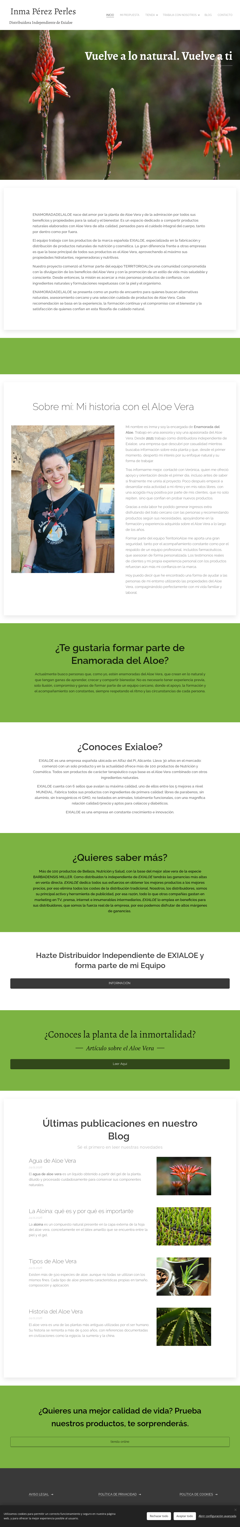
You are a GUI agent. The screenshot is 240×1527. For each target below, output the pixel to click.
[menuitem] (110, 15)
